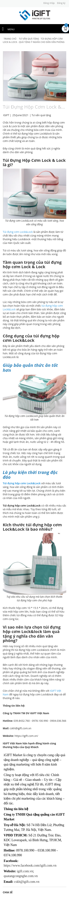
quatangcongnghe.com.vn (21, 876)
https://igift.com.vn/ (26, 736)
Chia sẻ (8, 892)
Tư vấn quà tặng (41, 115)
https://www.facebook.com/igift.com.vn (30, 865)
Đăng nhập (49, 3)
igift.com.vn (25, 871)
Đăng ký (61, 3)
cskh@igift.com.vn (27, 882)
